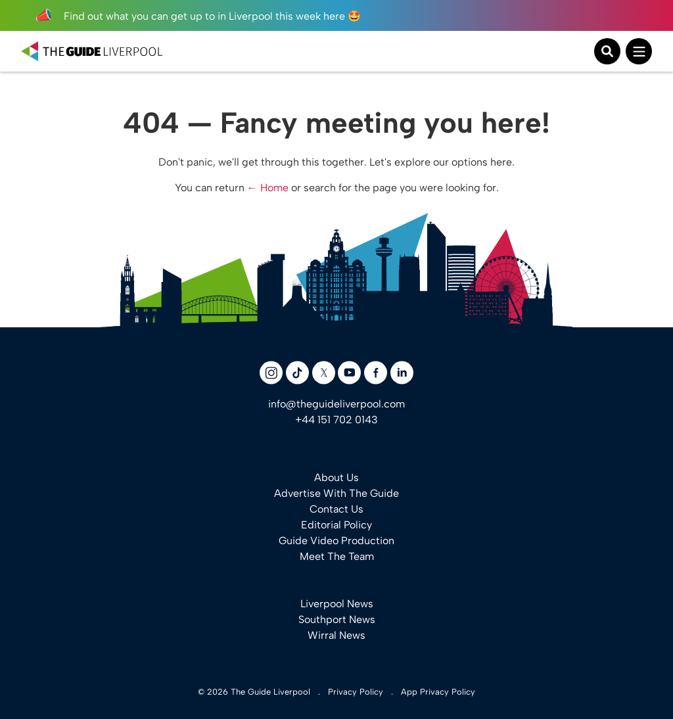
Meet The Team (337, 556)
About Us (336, 477)
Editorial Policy (336, 525)
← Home (268, 187)
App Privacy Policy (438, 692)
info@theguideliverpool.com (336, 404)
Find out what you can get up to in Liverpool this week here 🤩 (197, 16)
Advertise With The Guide (336, 493)
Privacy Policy (355, 692)
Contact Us (336, 509)
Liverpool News (336, 603)
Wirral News (336, 635)
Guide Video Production (336, 540)
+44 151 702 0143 (336, 419)
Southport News (336, 619)
